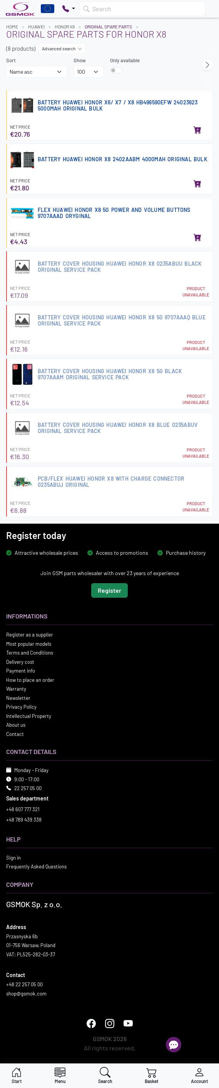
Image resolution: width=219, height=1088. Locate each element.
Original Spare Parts (108, 26)
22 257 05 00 (28, 788)
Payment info (20, 671)
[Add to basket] (197, 130)
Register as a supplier (29, 635)
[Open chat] (173, 1044)
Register (109, 590)
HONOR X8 (65, 26)
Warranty (16, 689)
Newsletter (18, 698)
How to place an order (30, 680)
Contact (15, 734)
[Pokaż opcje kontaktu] (68, 9)
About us (15, 725)
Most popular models (28, 644)
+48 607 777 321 (23, 809)
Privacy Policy (21, 707)
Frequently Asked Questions (36, 866)
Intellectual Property (28, 716)
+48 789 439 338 (24, 820)
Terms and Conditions (29, 653)
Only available (125, 60)
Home (12, 26)
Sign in (13, 858)
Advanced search (62, 48)
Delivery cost (20, 662)
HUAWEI (36, 26)
